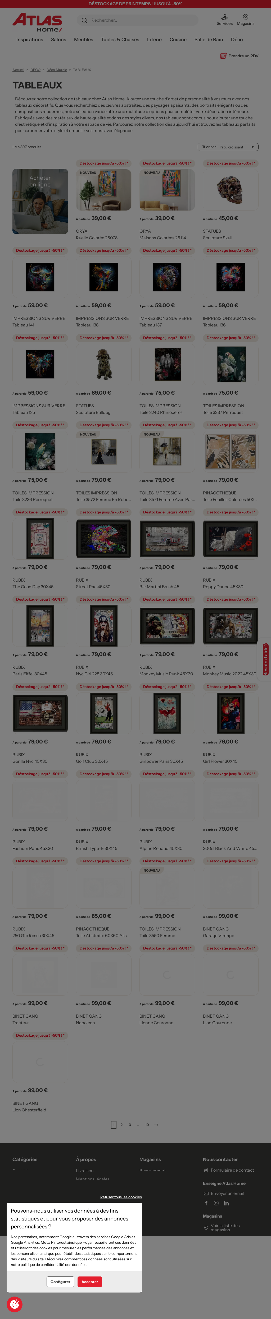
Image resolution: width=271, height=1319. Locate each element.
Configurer (60, 1281)
